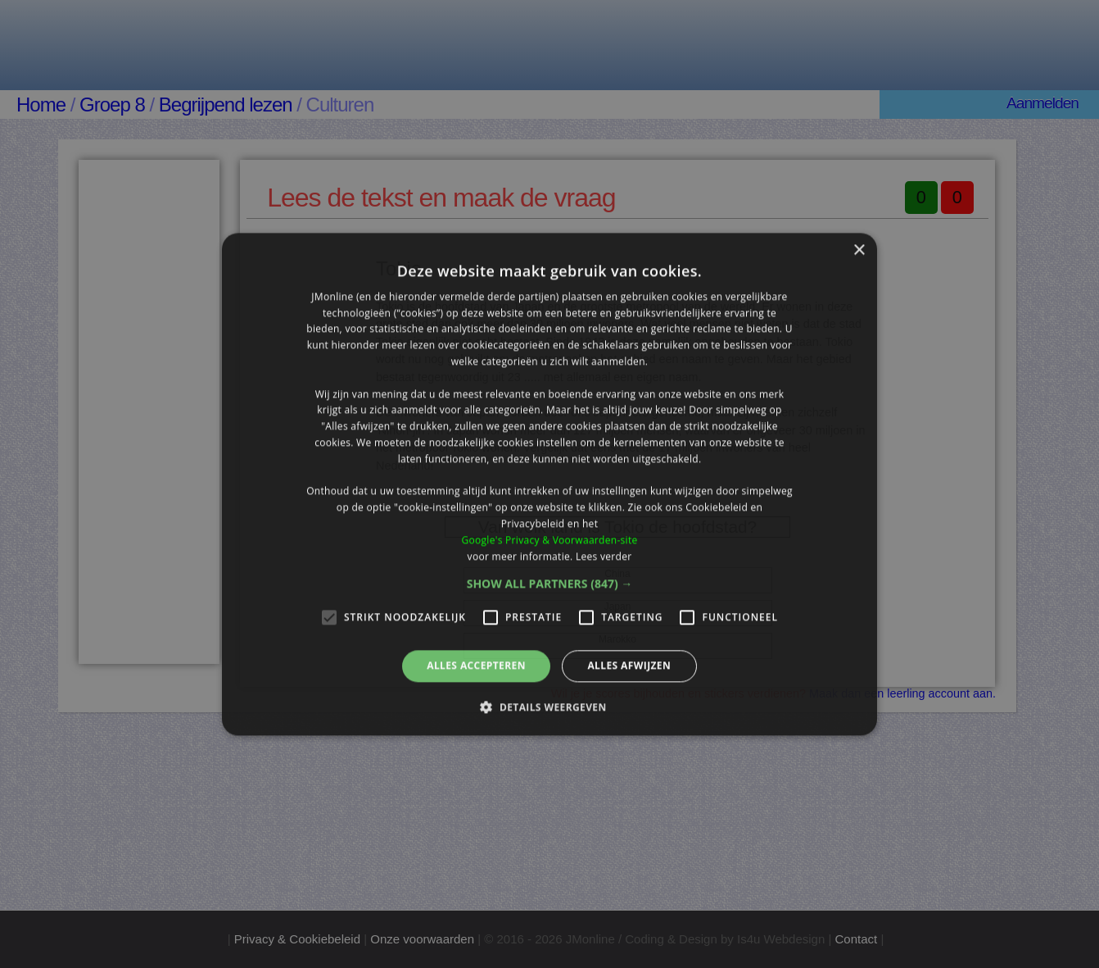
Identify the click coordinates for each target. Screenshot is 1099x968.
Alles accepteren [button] (476, 666)
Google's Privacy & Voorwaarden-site (549, 540)
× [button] (859, 250)
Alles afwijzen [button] (629, 666)
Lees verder (604, 556)
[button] (550, 584)
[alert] (549, 484)
